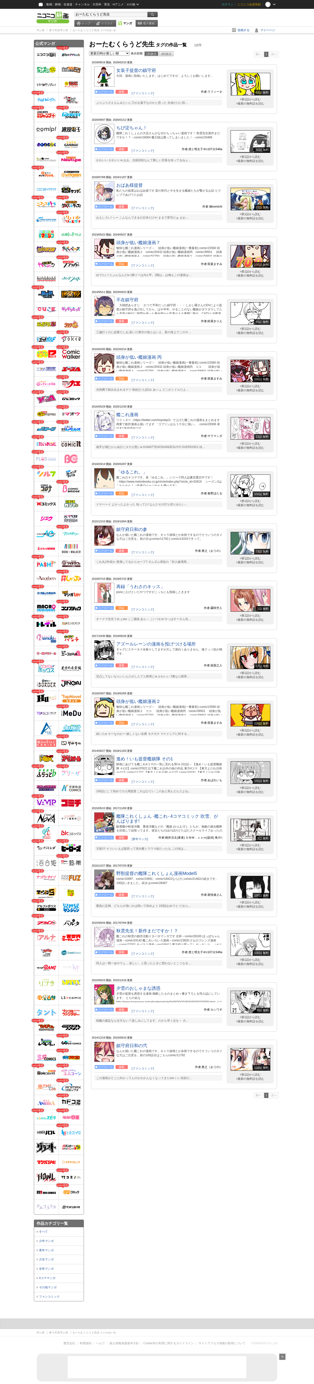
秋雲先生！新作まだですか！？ (147, 930)
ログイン (228, 4)
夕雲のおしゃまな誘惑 (138, 988)
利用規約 (86, 1343)
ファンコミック (49, 1296)
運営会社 (69, 1343)
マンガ (127, 23)
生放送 (68, 4)
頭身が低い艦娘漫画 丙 (139, 357)
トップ (85, 23)
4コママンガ (47, 1278)
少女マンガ (46, 1259)
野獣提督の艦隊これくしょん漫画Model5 (156, 873)
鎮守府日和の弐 (131, 1045)
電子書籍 (149, 23)
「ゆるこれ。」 (131, 472)
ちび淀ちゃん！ (131, 127)
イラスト (107, 23)
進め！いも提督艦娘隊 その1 (144, 758)
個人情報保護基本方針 (124, 1343)
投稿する (243, 30)
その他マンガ (48, 1287)
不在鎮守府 (127, 299)
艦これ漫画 (127, 414)
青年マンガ (46, 1250)
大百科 (96, 4)
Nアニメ (118, 4)
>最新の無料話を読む (250, 103)
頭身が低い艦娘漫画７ (138, 242)
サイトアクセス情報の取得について (222, 1343)
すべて (43, 1231)
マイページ (267, 30)
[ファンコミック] (143, 93)
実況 (107, 4)
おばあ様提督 (129, 185)
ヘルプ (100, 1343)
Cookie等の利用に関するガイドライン (169, 1343)
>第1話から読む (250, 99)
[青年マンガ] (140, 839)
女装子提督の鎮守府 (136, 70)
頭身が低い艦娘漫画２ (138, 701)
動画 (49, 4)
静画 (58, 4)
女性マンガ (46, 1268)
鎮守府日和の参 (131, 529)
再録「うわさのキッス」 (140, 586)
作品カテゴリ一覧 (52, 1223)
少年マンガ (46, 1241)
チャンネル (82, 4)
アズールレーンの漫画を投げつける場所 (156, 644)
